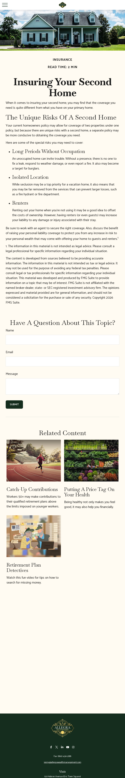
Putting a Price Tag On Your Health (89, 492)
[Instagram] (73, 747)
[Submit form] (14, 404)
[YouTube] (68, 747)
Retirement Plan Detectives (24, 567)
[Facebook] (51, 747)
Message (12, 374)
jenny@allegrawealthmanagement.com (62, 762)
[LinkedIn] (62, 747)
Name (10, 330)
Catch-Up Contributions (32, 489)
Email (9, 352)
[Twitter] (57, 747)
